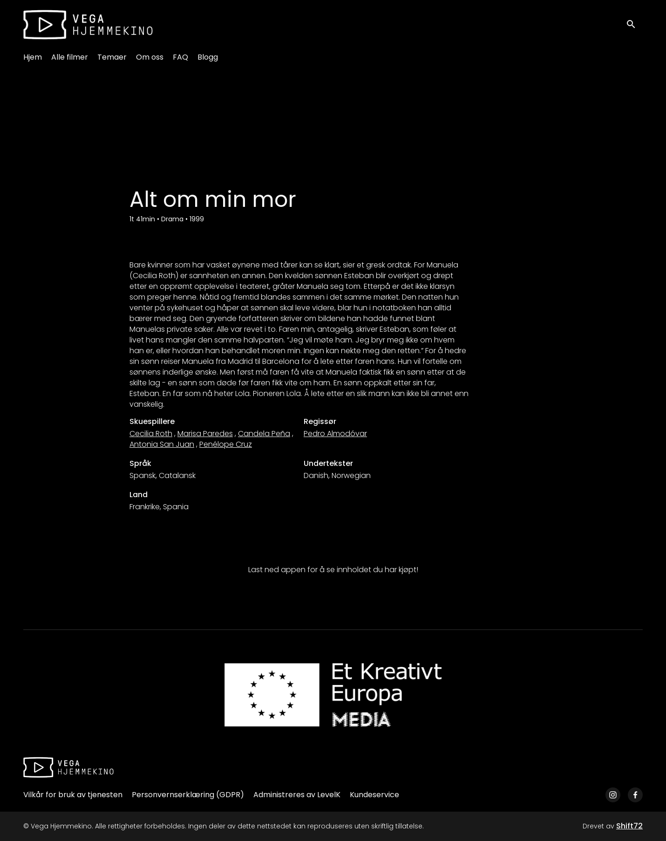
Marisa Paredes (205, 433)
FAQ (180, 57)
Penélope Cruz (225, 444)
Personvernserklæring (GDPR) (188, 794)
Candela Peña (264, 433)
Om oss (149, 57)
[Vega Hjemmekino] (68, 767)
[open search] (634, 24)
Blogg (207, 57)
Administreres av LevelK (296, 794)
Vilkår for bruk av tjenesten (72, 794)
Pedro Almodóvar (335, 433)
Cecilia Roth (150, 433)
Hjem (32, 57)
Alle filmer (69, 57)
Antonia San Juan (161, 444)
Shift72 (629, 825)
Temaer (112, 57)
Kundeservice (374, 794)
